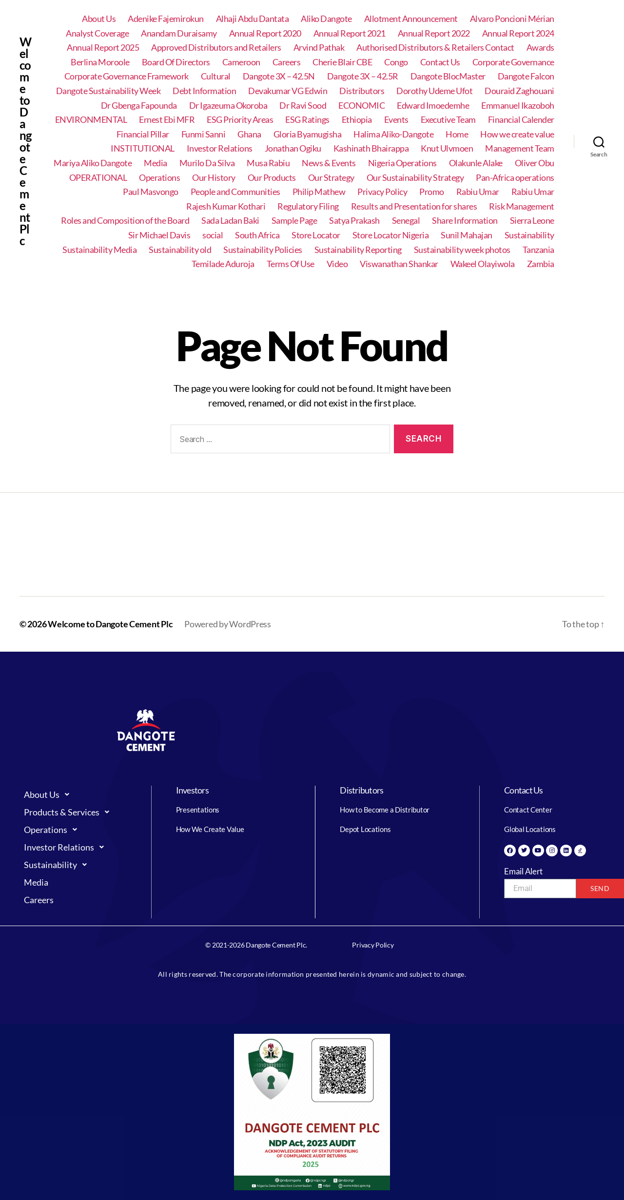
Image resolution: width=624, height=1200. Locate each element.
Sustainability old (180, 250)
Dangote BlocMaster (448, 76)
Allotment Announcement (411, 19)
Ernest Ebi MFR (167, 120)
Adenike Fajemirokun (166, 19)
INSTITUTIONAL (143, 148)
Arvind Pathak (319, 47)
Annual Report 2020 (265, 33)
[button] (78, 794)
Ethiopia (357, 120)
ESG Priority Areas (240, 120)
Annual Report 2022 (434, 33)
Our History (213, 178)
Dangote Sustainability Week (108, 91)
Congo (396, 62)
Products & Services (69, 812)
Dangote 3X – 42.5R (362, 76)
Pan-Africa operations (515, 178)
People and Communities (235, 192)
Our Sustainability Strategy (415, 178)
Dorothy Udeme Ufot (434, 91)
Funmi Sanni (203, 134)
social (212, 235)
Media (155, 163)
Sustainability (529, 235)
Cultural (216, 76)
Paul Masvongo (150, 192)
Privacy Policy (382, 192)
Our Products (272, 178)
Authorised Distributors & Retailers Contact (435, 47)
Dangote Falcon (526, 76)
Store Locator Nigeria (390, 235)
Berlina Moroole (100, 62)
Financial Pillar (143, 134)
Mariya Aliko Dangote (93, 163)
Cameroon (241, 62)
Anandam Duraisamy (179, 33)
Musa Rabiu (268, 163)
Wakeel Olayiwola (482, 264)
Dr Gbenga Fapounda (139, 105)
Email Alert (523, 871)
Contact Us (440, 62)
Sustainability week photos (462, 250)
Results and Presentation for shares (414, 206)
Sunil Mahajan (466, 235)
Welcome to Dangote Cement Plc (25, 141)
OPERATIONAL (98, 178)
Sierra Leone (532, 220)
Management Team (519, 148)
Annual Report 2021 (349, 33)
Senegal (406, 220)
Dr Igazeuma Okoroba (228, 105)
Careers (287, 62)
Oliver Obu (534, 163)
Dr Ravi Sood (302, 105)
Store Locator (316, 235)
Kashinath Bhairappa (371, 148)
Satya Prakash (354, 220)
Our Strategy (331, 178)
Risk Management (521, 206)
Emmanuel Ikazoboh (517, 105)
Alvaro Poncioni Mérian (512, 19)
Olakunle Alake (476, 163)
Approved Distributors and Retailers (216, 47)
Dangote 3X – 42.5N (279, 76)
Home (457, 134)
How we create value (517, 134)
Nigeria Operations (402, 163)
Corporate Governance (513, 62)
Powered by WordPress (227, 624)
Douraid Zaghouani (519, 91)
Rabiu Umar (477, 192)
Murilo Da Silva (207, 163)
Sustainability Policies (262, 250)
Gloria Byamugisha (307, 134)
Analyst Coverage (97, 33)
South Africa (257, 235)
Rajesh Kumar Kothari (225, 206)
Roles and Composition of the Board (125, 220)
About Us (99, 19)
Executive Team (448, 120)
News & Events (329, 163)
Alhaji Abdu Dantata (252, 19)
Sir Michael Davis (159, 235)
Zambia (540, 264)
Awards (540, 47)
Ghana (249, 134)
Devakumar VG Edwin (287, 91)
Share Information (465, 220)
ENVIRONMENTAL (91, 120)
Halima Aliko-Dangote (393, 134)
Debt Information (204, 91)
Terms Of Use (290, 264)
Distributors (361, 91)
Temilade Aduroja (223, 264)
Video (337, 264)
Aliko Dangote (326, 19)
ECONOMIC (361, 105)
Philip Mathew (319, 192)
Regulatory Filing (308, 206)
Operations (159, 178)
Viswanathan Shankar (399, 264)
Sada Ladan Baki (230, 220)
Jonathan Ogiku (293, 148)
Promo (431, 192)
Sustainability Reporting (358, 250)
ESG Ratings (307, 120)
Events (396, 120)
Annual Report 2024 (518, 33)
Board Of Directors (176, 62)
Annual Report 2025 (103, 47)
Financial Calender (521, 120)
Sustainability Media (99, 250)
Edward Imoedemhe (433, 105)
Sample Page (294, 220)
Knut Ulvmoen (447, 148)
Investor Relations (220, 148)
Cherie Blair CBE (342, 62)
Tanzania (538, 250)
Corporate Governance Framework (126, 76)
